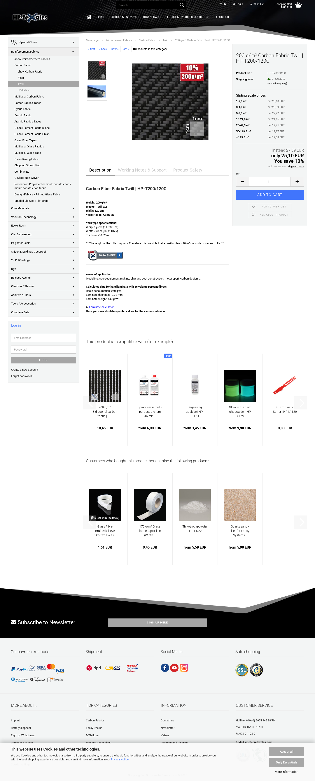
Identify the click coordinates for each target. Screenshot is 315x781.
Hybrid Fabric (22, 109)
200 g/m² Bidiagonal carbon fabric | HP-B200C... (105, 412)
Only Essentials (286, 762)
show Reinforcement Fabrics (32, 59)
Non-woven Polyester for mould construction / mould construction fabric (42, 186)
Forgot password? (22, 376)
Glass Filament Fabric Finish (31, 134)
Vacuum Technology (23, 217)
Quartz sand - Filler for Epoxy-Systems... (239, 531)
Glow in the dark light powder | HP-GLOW (240, 412)
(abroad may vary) (277, 83)
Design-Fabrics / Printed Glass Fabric (37, 194)
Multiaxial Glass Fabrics (29, 146)
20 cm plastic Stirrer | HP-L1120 (285, 409)
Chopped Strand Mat (27, 165)
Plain (21, 77)
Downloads (152, 17)
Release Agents (21, 277)
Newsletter (167, 728)
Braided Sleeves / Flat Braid (31, 200)
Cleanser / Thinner (22, 286)
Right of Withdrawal (23, 735)
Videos (165, 735)
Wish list (257, 4)
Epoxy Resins (94, 728)
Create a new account (24, 369)
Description (100, 170)
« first (91, 49)
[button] (222, 4)
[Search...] (182, 5)
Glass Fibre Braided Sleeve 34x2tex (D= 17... (105, 531)
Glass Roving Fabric (26, 159)
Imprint (15, 720)
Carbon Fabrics (95, 720)
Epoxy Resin (18, 225)
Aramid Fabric (23, 115)
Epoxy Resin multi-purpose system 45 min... (150, 412)
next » (115, 49)
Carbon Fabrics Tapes (27, 102)
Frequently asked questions (188, 17)
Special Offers (24, 42)
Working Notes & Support (142, 170)
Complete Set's (20, 312)
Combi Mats (21, 171)
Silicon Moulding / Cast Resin (29, 251)
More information (286, 772)
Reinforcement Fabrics (25, 51)
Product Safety (187, 170)
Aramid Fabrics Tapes (27, 121)
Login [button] (238, 4)
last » (126, 49)
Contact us (167, 720)
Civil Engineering (21, 234)
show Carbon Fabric (30, 71)
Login (43, 360)
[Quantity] (270, 182)
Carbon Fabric (23, 65)
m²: (238, 173)
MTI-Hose (92, 735)
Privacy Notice (120, 759)
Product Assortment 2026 (117, 17)
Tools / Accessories (23, 303)
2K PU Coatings (20, 260)
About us (222, 17)
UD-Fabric (24, 90)
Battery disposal (21, 728)
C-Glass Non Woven (26, 177)
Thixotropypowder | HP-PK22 (194, 529)
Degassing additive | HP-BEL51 (195, 412)
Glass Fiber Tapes (25, 140)
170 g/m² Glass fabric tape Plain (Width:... (150, 531)
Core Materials (20, 208)
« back (103, 49)
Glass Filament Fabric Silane (32, 127)
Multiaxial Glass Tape (27, 152)
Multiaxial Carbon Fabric (29, 96)
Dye (13, 269)
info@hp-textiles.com (258, 742)
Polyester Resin (20, 242)
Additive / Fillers (21, 295)
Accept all (287, 751)
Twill (21, 84)
